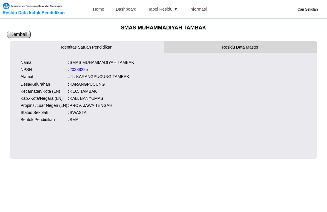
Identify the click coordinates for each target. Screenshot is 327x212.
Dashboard (126, 9)
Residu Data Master (240, 47)
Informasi (198, 9)
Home (98, 9)
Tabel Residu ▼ (163, 9)
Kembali (18, 34)
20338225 (78, 69)
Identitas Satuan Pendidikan (86, 47)
